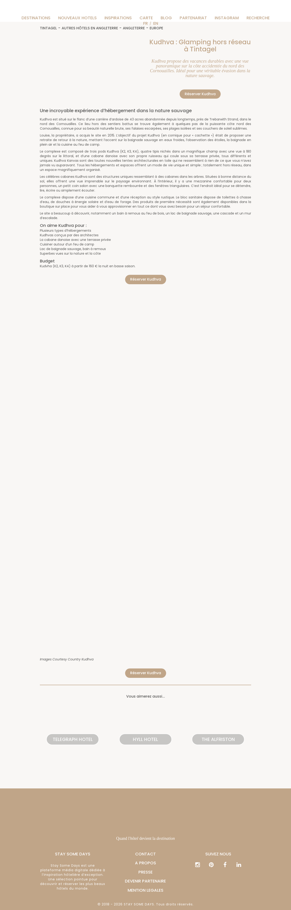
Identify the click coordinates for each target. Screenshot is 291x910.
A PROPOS (145, 862)
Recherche (258, 17)
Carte (146, 17)
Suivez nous (218, 854)
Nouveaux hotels (77, 17)
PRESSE (145, 872)
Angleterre (134, 28)
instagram (227, 17)
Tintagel (48, 28)
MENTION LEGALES (145, 890)
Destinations (36, 17)
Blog (166, 17)
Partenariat (193, 17)
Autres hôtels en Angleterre (90, 28)
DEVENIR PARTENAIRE (145, 881)
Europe (156, 28)
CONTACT (145, 854)
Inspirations (118, 17)
